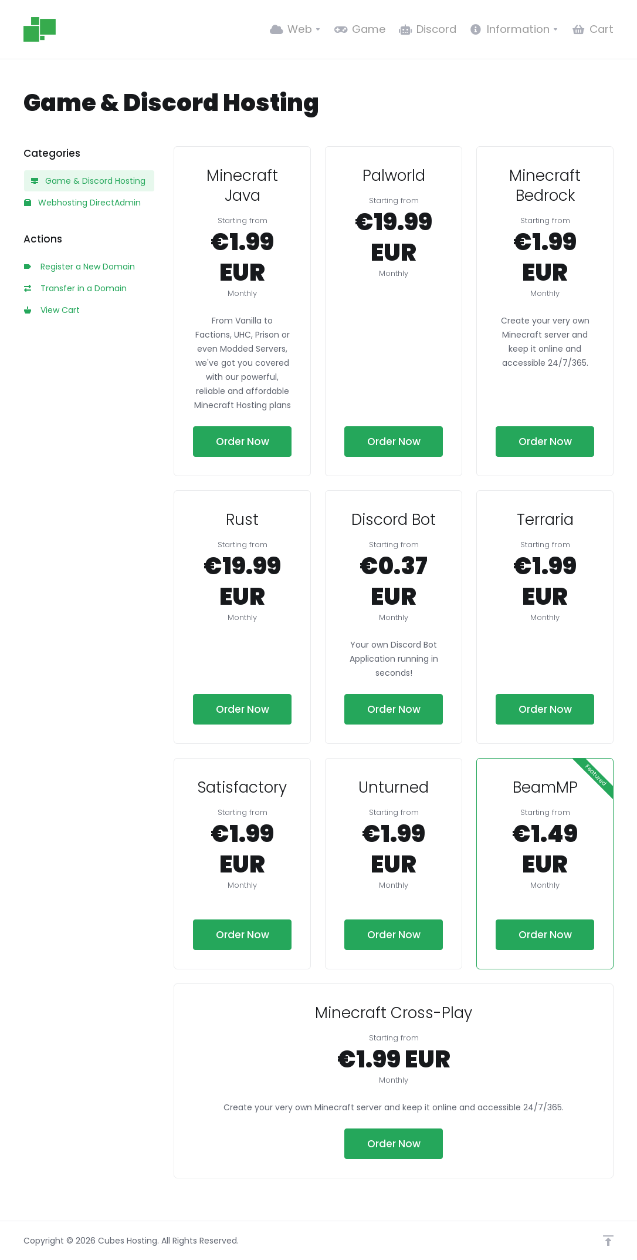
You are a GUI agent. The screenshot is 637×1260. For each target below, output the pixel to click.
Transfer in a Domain (75, 288)
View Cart (52, 310)
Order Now (242, 441)
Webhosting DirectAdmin (82, 202)
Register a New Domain (79, 266)
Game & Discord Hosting (88, 181)
